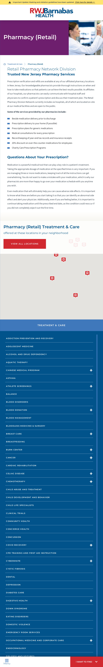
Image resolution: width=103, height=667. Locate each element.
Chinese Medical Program (23, 370)
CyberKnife (13, 561)
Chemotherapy (15, 481)
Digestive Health (17, 600)
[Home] (51, 12)
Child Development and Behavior (28, 497)
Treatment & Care (14, 64)
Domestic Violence (18, 624)
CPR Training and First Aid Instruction (31, 553)
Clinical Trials (15, 513)
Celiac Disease (15, 473)
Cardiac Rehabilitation (21, 465)
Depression (13, 585)
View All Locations (24, 244)
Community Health (18, 521)
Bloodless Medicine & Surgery (25, 426)
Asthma (11, 378)
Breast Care (14, 434)
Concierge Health (17, 529)
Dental (10, 577)
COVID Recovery (16, 545)
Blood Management (18, 418)
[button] (86, 662)
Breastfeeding (15, 442)
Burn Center (14, 450)
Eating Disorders (17, 616)
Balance (11, 394)
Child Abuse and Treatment (24, 489)
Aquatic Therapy (17, 362)
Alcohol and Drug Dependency (26, 354)
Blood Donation (16, 410)
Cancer (11, 457)
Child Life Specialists (20, 505)
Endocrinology (16, 648)
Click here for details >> (85, 2)
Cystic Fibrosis (15, 569)
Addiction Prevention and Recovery (30, 338)
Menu (7, 662)
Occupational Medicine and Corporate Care (35, 640)
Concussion (13, 537)
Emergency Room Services (23, 632)
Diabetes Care (15, 592)
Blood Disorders (17, 402)
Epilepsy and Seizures (20, 656)
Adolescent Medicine (19, 346)
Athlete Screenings (18, 386)
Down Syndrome (16, 608)
